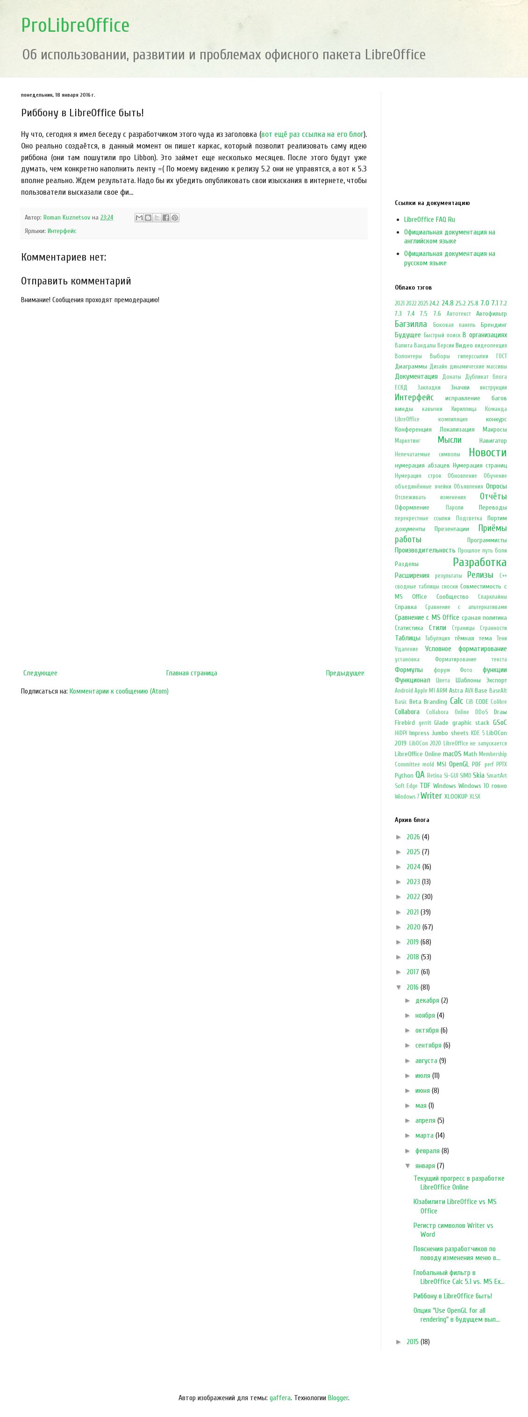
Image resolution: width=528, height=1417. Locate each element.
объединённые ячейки (423, 486)
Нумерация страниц (480, 465)
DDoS (481, 712)
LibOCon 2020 (425, 743)
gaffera (280, 1398)
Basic (401, 702)
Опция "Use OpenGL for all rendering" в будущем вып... (457, 1315)
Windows (444, 786)
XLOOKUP (456, 797)
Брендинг (494, 325)
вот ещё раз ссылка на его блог (312, 134)
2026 (414, 837)
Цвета (443, 680)
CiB (469, 702)
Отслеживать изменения (430, 497)
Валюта (404, 345)
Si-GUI (451, 775)
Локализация (457, 429)
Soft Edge (406, 786)
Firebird (405, 723)
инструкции (493, 387)
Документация (416, 376)
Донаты (451, 377)
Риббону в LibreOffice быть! (453, 1296)
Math (470, 754)
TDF (425, 785)
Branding (435, 702)
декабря (428, 1000)
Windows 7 (407, 797)
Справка (406, 607)
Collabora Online (447, 712)
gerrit (425, 723)
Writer (431, 796)
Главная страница (191, 673)
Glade (441, 723)
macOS (452, 754)
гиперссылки (473, 356)
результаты (448, 576)
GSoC (500, 722)
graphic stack (471, 723)
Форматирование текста (471, 659)
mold (428, 764)
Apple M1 (424, 690)
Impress (419, 733)
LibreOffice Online (418, 754)
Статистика (409, 628)
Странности (493, 628)
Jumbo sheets (450, 733)
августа (427, 1060)
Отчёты (493, 496)
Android (404, 690)
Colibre (499, 702)
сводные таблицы (417, 586)
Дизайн (438, 366)
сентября (429, 1045)
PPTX (501, 764)
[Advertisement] (194, 587)
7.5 (424, 314)
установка (407, 659)
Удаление (406, 649)
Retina (434, 775)
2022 (411, 303)
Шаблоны (468, 680)
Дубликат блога (486, 377)
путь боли (494, 550)
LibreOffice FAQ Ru (429, 219)
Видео (464, 345)
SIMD (465, 775)
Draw (500, 712)
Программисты (487, 540)
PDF (476, 764)
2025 (423, 303)
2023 (414, 882)
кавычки (432, 409)
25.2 (461, 303)
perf (489, 764)
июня (423, 1090)
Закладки (429, 387)
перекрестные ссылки (422, 518)
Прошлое (469, 550)
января (426, 1166)
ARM (441, 690)
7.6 (437, 314)
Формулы (409, 670)
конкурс (496, 419)
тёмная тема (473, 638)
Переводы (493, 507)
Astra (456, 690)
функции (495, 670)
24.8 (448, 303)
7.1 (494, 303)
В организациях (485, 335)
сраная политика (484, 618)
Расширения (412, 575)
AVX (469, 690)
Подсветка (469, 518)
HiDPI (401, 733)
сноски (450, 586)
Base (481, 690)
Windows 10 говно (482, 786)
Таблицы (408, 638)
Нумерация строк (418, 476)
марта (425, 1135)
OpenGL (459, 764)
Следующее (40, 673)
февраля (428, 1151)
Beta (415, 702)
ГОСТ (501, 356)
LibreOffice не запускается (475, 743)
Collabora (407, 712)
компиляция (453, 419)
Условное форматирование (466, 649)
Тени (502, 638)
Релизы (480, 575)
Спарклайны (492, 597)
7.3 (398, 314)
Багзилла (411, 324)
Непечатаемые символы (427, 454)
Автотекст (459, 314)
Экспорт (496, 680)
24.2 (434, 303)
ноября (426, 1015)
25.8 (473, 303)
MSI (441, 764)
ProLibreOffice (75, 25)
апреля (426, 1120)
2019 (414, 942)
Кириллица (464, 409)
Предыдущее (345, 673)
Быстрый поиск (442, 335)
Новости (488, 453)
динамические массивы (478, 366)
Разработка (480, 562)
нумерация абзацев (422, 465)
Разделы (407, 564)
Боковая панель (454, 325)
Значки (460, 387)
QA (420, 775)
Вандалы (425, 345)
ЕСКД (401, 387)
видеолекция (491, 345)
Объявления (468, 486)
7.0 (484, 303)
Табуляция (437, 638)
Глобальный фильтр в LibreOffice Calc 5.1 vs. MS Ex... (459, 1277)
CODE (482, 702)
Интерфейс (62, 231)
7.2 (503, 303)
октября (428, 1030)
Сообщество (452, 597)
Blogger (338, 1398)
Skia (479, 775)
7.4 (410, 314)
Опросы (496, 486)
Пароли (455, 507)
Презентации (452, 529)
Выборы (440, 356)
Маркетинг (408, 441)
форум (442, 670)
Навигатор (493, 441)
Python (404, 775)
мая (421, 1105)
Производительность (425, 550)
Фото (466, 670)
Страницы (463, 628)
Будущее (408, 335)
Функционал (412, 680)
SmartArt (496, 775)
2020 (414, 927)
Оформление (412, 507)
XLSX (475, 797)
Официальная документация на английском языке (449, 236)
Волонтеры (408, 356)
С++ (503, 576)
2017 (414, 972)
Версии (445, 345)
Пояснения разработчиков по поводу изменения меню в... (457, 1253)
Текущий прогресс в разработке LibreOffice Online (459, 1182)
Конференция (413, 429)
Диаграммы (411, 366)
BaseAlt (498, 690)
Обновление (462, 476)
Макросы (495, 429)
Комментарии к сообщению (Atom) (119, 691)
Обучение (495, 476)
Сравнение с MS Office (427, 617)
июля (423, 1075)
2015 (414, 1342)
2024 (414, 867)
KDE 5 (478, 733)
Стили (437, 627)
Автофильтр (491, 314)
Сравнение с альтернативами (466, 607)
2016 (414, 987)
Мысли (450, 440)
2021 (400, 303)
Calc (456, 701)
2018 (414, 957)
